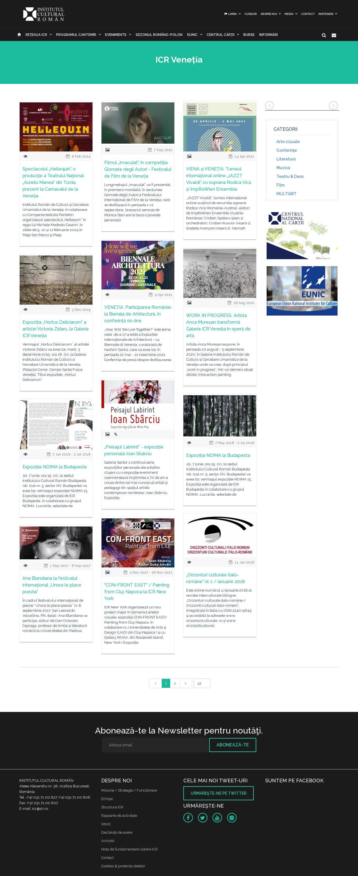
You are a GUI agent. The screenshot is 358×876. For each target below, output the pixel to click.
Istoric (106, 824)
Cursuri (250, 13)
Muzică (283, 167)
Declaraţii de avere (116, 832)
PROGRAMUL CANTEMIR (76, 35)
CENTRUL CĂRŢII (220, 35)
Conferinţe (286, 150)
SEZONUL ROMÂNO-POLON (159, 35)
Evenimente (115, 35)
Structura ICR (112, 807)
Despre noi (269, 13)
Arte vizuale (288, 141)
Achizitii (107, 841)
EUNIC (192, 35)
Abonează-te (232, 745)
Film (280, 185)
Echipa (107, 799)
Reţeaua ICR (36, 35)
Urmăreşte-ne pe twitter (218, 793)
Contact (308, 13)
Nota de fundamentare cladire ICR (129, 849)
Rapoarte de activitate (119, 815)
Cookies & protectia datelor (123, 866)
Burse (249, 35)
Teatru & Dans (290, 176)
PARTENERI (325, 13)
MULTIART (286, 194)
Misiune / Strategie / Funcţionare (129, 790)
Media (289, 13)
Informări (268, 35)
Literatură (286, 159)
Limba (230, 13)
